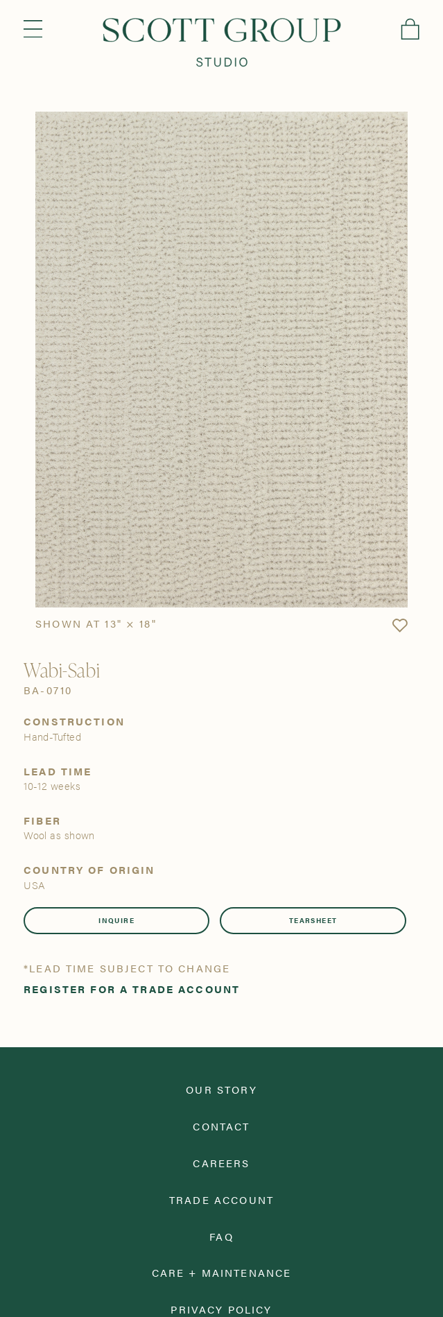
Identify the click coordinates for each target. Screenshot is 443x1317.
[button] (400, 626)
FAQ (221, 1236)
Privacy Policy (221, 1309)
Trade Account (221, 1199)
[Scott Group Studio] (222, 42)
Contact (221, 1126)
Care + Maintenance (222, 1272)
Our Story (221, 1089)
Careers (221, 1162)
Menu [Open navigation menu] (33, 29)
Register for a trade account (132, 988)
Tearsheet (313, 920)
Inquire (116, 920)
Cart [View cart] (410, 29)
